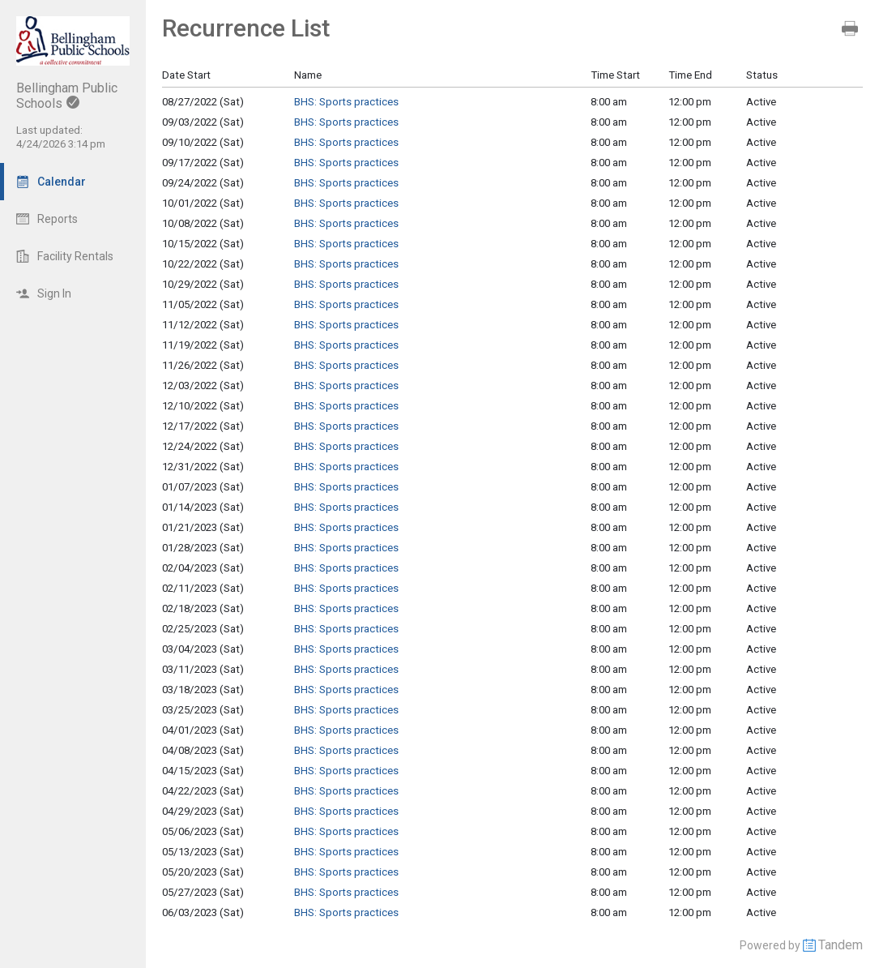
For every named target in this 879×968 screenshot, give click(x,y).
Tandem (840, 945)
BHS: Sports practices (346, 102)
